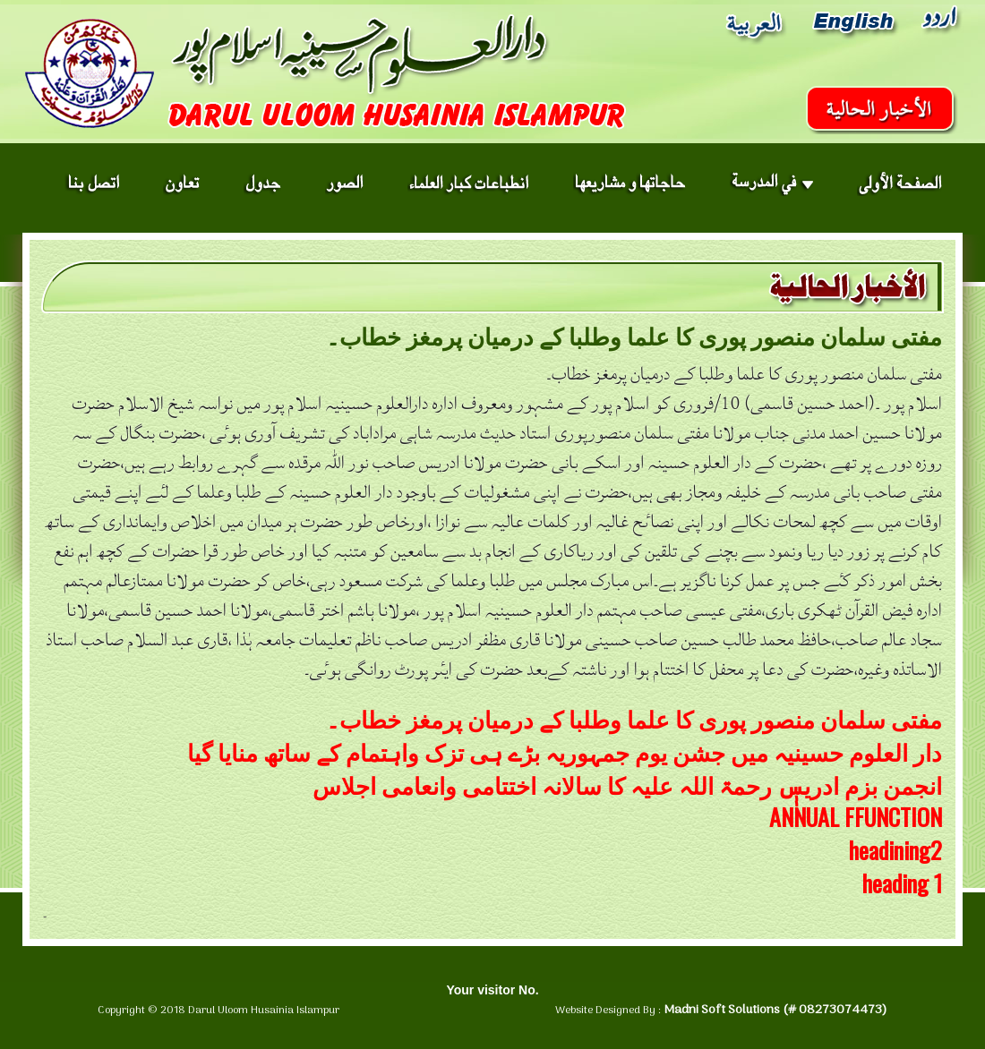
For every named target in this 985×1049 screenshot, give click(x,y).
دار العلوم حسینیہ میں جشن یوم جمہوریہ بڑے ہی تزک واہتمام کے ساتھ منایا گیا (564, 751)
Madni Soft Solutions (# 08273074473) (775, 1010)
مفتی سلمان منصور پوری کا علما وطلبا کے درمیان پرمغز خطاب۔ (634, 718)
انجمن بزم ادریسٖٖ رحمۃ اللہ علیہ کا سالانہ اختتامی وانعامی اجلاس (627, 784)
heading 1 (902, 883)
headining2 (895, 849)
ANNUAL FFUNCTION (855, 816)
